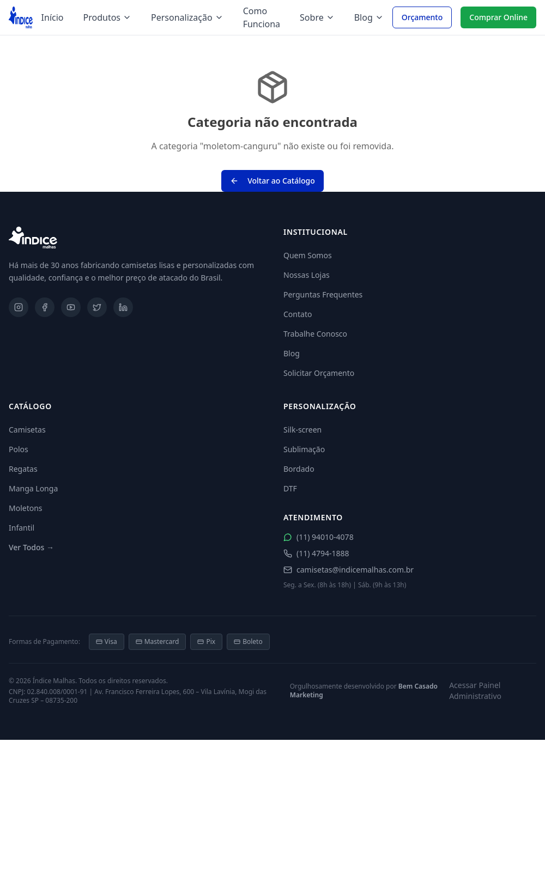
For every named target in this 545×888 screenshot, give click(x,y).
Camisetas (27, 429)
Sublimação (304, 449)
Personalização (187, 17)
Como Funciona (261, 17)
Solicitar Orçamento (318, 373)
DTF (290, 488)
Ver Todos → (31, 547)
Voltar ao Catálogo (272, 180)
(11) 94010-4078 (318, 537)
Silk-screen (302, 429)
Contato (297, 314)
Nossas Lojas (306, 275)
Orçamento (422, 17)
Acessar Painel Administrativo (475, 690)
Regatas (23, 469)
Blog (369, 17)
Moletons (26, 508)
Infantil (21, 527)
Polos (18, 449)
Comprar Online (498, 17)
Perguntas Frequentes (322, 294)
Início (52, 17)
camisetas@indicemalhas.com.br (348, 569)
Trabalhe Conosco (315, 334)
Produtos (107, 17)
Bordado (298, 469)
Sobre (317, 17)
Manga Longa (33, 488)
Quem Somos (307, 255)
